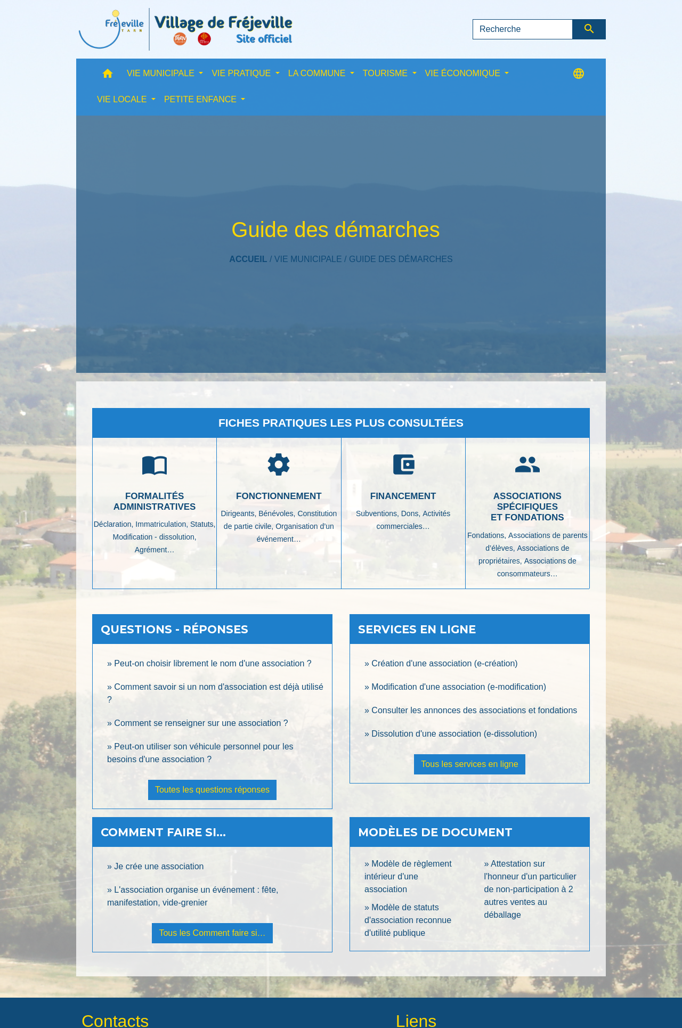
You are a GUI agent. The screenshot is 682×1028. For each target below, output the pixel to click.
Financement (403, 496)
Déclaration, (115, 524)
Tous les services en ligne (469, 764)
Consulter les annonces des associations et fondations (474, 710)
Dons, (412, 513)
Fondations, (487, 535)
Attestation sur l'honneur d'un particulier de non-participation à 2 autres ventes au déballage (530, 889)
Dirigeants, (239, 513)
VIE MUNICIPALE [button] (162, 73)
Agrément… (155, 549)
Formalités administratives (154, 501)
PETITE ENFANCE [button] (201, 99)
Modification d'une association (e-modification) (458, 686)
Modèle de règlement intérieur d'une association (408, 876)
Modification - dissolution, (155, 537)
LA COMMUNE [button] (318, 73)
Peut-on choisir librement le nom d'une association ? (212, 663)
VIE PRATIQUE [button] (242, 73)
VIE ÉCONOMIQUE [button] (464, 73)
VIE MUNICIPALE (308, 259)
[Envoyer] (589, 29)
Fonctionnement (279, 496)
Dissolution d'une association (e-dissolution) (454, 733)
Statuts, (202, 524)
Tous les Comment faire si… (212, 932)
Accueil (248, 259)
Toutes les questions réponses (212, 789)
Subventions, (378, 513)
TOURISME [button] (386, 73)
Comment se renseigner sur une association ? (201, 723)
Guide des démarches (401, 259)
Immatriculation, (162, 524)
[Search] (523, 29)
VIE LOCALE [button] (123, 99)
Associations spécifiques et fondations (527, 507)
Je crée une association (159, 866)
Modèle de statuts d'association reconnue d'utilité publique (407, 920)
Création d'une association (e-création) (444, 663)
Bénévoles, (277, 513)
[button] (108, 76)
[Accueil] (185, 29)
